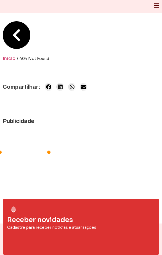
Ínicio (9, 58)
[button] (49, 87)
